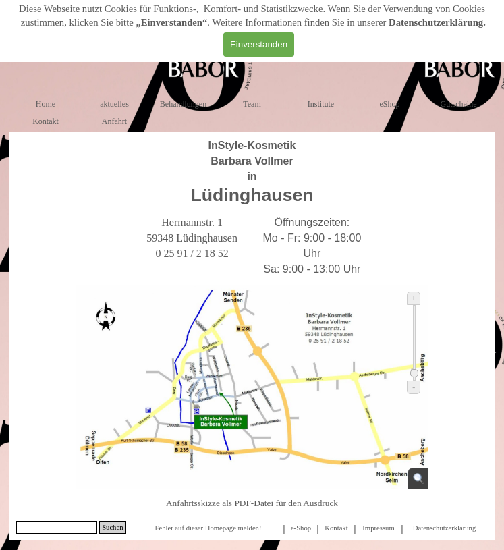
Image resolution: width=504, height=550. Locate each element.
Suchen (112, 527)
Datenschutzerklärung (436, 22)
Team (251, 104)
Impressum (378, 528)
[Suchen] (57, 527)
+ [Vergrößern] (413, 298)
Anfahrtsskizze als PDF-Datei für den (252, 503)
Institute (321, 104)
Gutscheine (459, 104)
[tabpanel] (252, 172)
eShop (390, 104)
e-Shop (301, 528)
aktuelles (114, 104)
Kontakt (45, 121)
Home (45, 104)
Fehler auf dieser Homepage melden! (208, 528)
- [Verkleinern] (413, 387)
